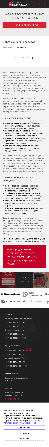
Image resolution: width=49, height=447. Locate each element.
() (39, 3)
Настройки (25, 438)
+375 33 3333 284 (13, 338)
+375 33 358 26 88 (13, 326)
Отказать (24, 433)
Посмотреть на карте (15, 399)
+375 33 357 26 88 (13, 366)
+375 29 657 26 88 (13, 362)
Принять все (24, 427)
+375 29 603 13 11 (13, 350)
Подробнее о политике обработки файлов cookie (24, 421)
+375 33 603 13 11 (13, 354)
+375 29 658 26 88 (13, 322)
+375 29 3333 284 (13, 334)
